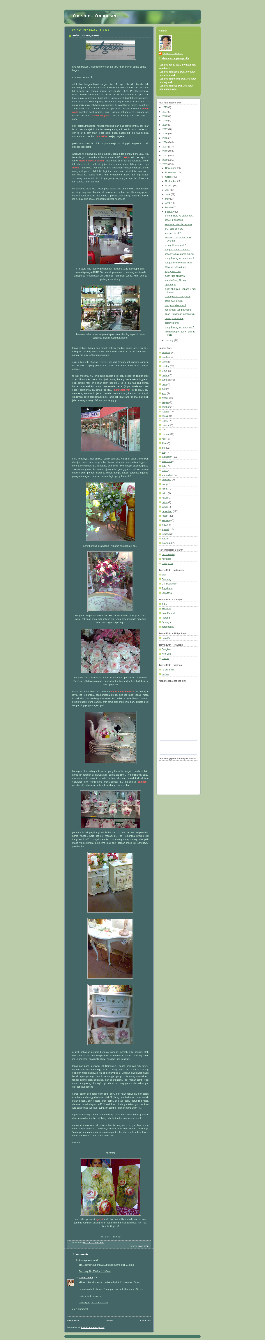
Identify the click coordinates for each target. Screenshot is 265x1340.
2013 (165, 146)
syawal (165, 529)
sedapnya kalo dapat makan (179, 254)
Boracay (166, 638)
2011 (165, 155)
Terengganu (168, 627)
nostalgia (166, 559)
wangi (165, 538)
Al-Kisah (166, 352)
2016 (165, 133)
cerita (164, 379)
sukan (165, 525)
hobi (164, 439)
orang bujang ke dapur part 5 (180, 327)
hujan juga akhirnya (175, 276)
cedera (165, 375)
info (163, 448)
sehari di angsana (174, 220)
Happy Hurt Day (173, 271)
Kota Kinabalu (169, 613)
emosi (165, 398)
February (170, 212)
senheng (166, 520)
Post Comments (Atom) (93, 1327)
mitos (164, 493)
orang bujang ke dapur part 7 (180, 215)
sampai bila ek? (173, 233)
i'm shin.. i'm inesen (95, 15)
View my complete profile (175, 58)
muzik (165, 497)
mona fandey (168, 554)
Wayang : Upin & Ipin (175, 267)
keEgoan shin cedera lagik (178, 262)
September (171, 181)
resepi (165, 516)
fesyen (165, 402)
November (171, 172)
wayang (166, 543)
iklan (164, 443)
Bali (164, 574)
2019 (165, 120)
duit (163, 389)
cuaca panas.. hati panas (177, 296)
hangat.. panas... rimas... (177, 249)
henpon (165, 425)
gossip (165, 416)
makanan (166, 479)
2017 (165, 129)
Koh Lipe (166, 654)
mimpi (165, 484)
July (167, 190)
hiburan (165, 434)
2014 (165, 142)
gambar (166, 407)
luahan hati (167, 475)
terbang (166, 534)
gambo (165, 411)
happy (165, 420)
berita (165, 361)
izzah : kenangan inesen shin (180, 314)
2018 (165, 125)
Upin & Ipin (170, 284)
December (171, 168)
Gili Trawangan (169, 583)
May (167, 199)
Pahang (166, 618)
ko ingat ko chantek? (175, 245)
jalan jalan (143, 1246)
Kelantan (166, 608)
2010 (165, 160)
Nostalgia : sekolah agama (178, 224)
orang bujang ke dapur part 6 (180, 258)
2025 (165, 107)
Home (109, 1320)
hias (164, 429)
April (168, 203)
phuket (165, 658)
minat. (165, 488)
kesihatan (167, 461)
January (169, 340)
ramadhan (167, 511)
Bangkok (166, 649)
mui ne (165, 674)
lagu (164, 466)
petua (165, 502)
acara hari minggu (174, 301)
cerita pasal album (174, 318)
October (169, 177)
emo (164, 393)
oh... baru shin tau (174, 229)
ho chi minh (168, 669)
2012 (165, 151)
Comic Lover (86, 1277)
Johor (165, 604)
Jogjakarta (167, 588)
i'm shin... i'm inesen (172, 53)
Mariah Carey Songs (175, 280)
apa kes (166, 357)
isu (163, 452)
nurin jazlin (167, 563)
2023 (165, 111)
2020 (165, 116)
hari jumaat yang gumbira (178, 310)
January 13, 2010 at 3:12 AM (93, 1302)
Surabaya (167, 593)
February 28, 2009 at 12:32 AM (95, 1271)
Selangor (166, 622)
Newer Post (73, 1320)
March (168, 207)
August (169, 185)
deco (164, 384)
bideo (164, 370)
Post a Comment (79, 1309)
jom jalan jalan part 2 (175, 305)
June (168, 194)
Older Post (145, 1320)
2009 (165, 164)
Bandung (166, 579)
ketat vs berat (172, 323)
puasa (165, 507)
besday (165, 366)
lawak (165, 470)
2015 (165, 138)
